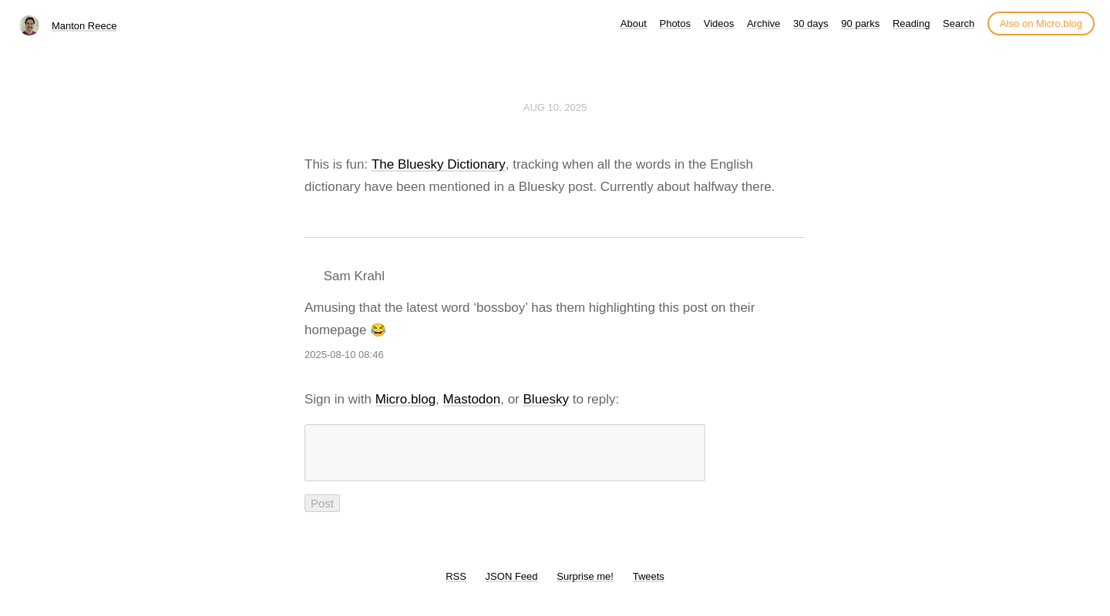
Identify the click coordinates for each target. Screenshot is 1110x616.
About (634, 23)
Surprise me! (585, 585)
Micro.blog (405, 399)
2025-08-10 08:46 (344, 354)
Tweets (648, 585)
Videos (719, 23)
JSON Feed (512, 585)
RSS (456, 585)
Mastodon (472, 399)
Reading (911, 23)
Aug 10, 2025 (555, 107)
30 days (811, 23)
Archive (763, 23)
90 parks (860, 23)
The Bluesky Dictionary (439, 164)
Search (958, 23)
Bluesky (546, 399)
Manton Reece (84, 26)
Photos (674, 23)
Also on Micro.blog (1041, 23)
